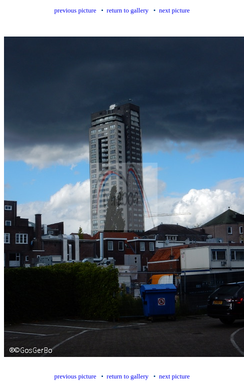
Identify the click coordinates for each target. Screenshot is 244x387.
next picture (174, 10)
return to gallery (127, 10)
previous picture (75, 10)
